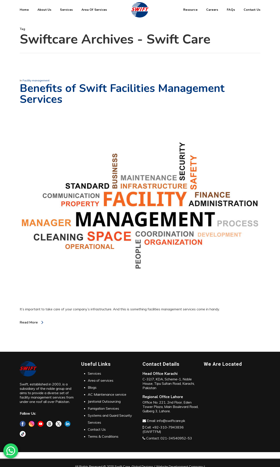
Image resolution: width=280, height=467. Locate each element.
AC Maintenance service (107, 394)
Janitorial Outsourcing (104, 401)
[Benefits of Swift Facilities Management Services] (140, 305)
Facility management (36, 80)
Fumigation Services (103, 408)
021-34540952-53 (176, 438)
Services (94, 373)
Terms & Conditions (103, 436)
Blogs (92, 387)
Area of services (100, 380)
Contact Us (97, 429)
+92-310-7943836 (168, 427)
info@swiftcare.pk (171, 420)
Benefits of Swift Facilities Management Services (122, 94)
